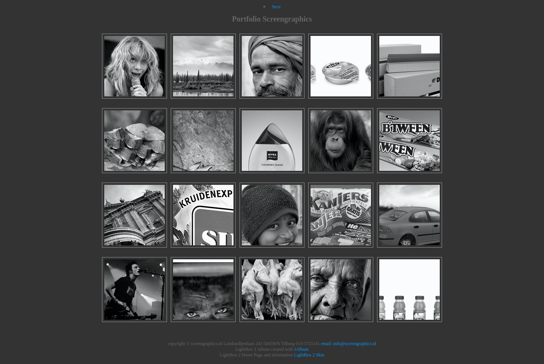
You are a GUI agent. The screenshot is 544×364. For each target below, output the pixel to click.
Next (276, 6)
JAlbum (301, 349)
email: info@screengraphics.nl (348, 343)
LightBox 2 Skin (309, 355)
